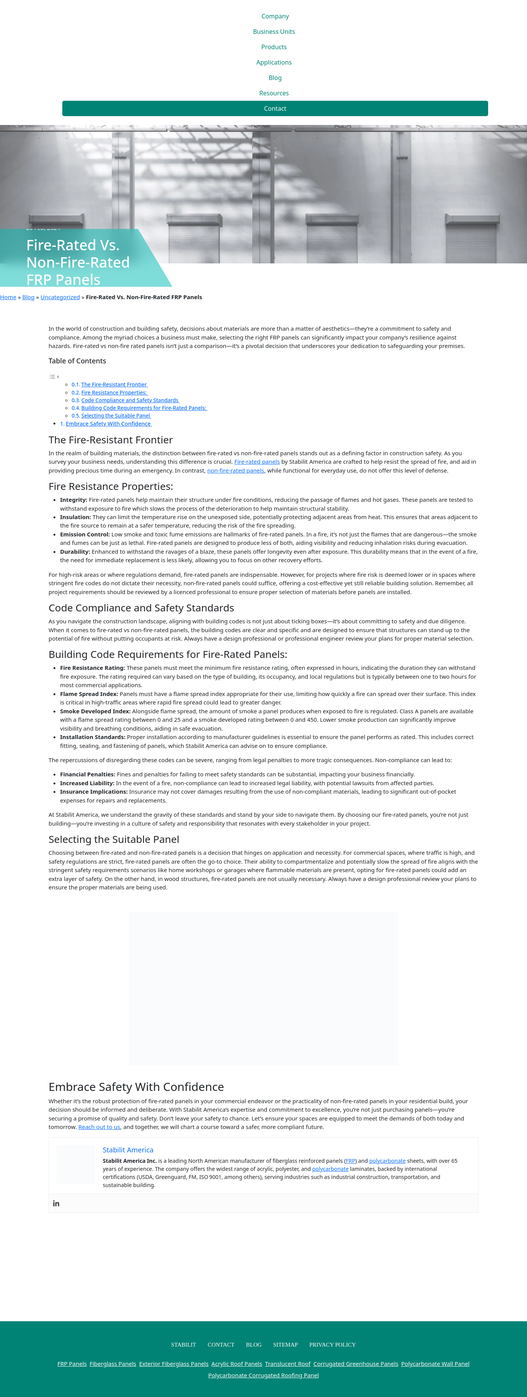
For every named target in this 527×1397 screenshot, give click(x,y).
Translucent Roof (287, 1363)
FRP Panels (72, 1363)
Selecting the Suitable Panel (117, 415)
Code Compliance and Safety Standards (131, 400)
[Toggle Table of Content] (54, 376)
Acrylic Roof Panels (237, 1363)
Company (275, 16)
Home (8, 297)
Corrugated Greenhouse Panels (356, 1363)
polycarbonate (387, 1160)
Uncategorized (60, 297)
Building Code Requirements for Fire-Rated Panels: (145, 408)
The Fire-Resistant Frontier (115, 384)
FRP (350, 1160)
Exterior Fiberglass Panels (173, 1363)
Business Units (274, 31)
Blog (275, 77)
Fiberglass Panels (113, 1363)
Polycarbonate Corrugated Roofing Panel (263, 1375)
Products (274, 47)
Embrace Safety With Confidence (109, 423)
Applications (274, 62)
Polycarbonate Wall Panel (435, 1363)
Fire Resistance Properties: (115, 392)
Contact (275, 108)
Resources (274, 93)
